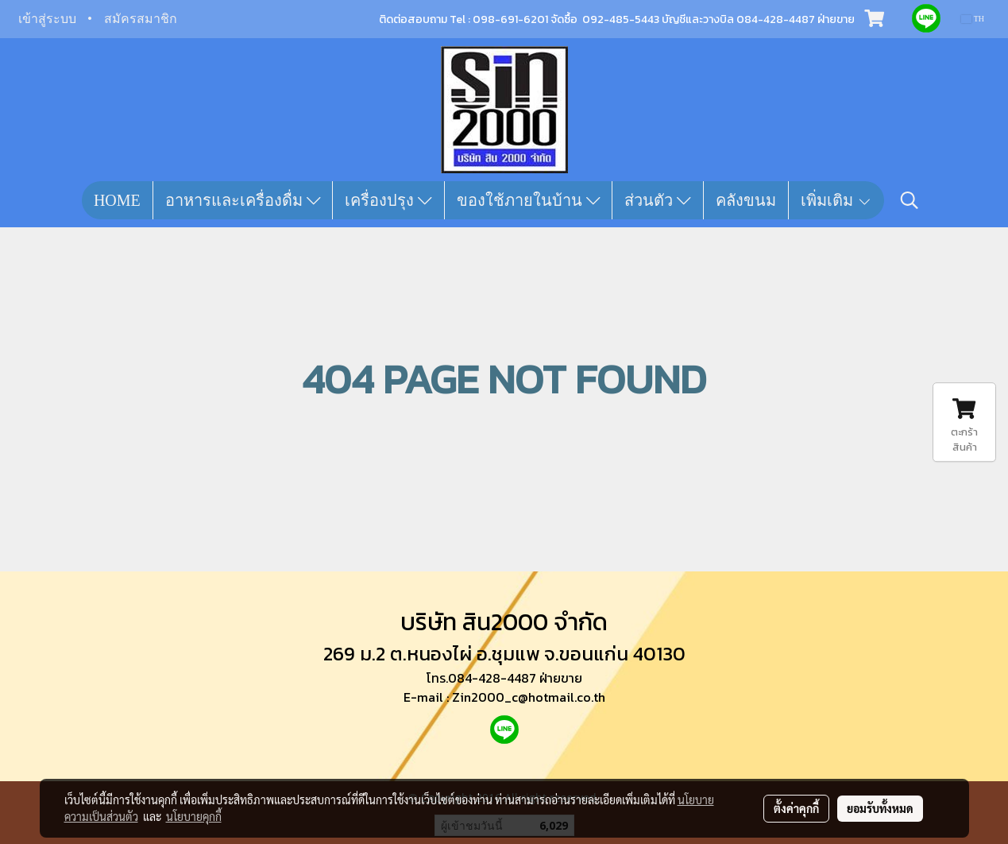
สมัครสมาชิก (140, 18)
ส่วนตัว (657, 200)
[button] (909, 200)
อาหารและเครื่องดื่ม (243, 200)
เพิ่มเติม (836, 200)
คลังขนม (746, 200)
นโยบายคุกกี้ (194, 816)
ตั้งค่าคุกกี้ (796, 808)
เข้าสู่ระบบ (47, 18)
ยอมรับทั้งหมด (880, 808)
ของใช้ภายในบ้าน (529, 200)
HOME (117, 200)
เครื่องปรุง (388, 200)
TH (972, 18)
